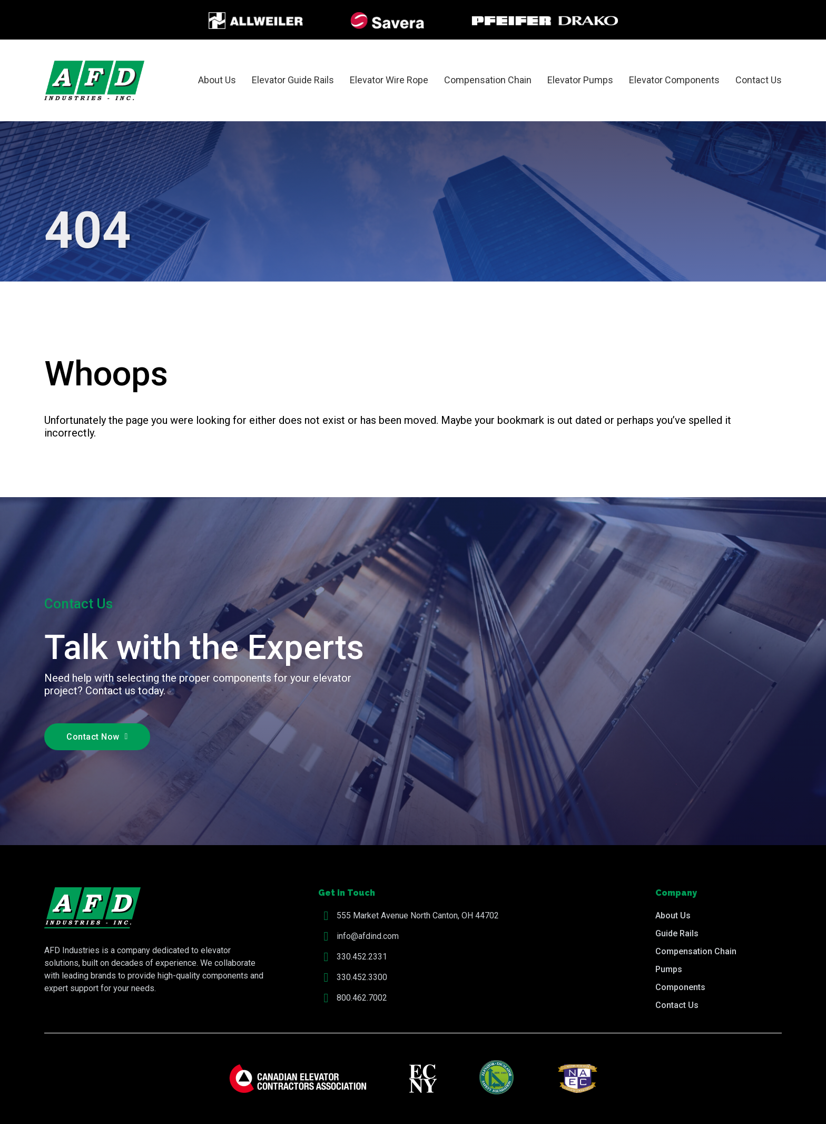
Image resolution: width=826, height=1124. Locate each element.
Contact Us (758, 79)
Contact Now (97, 737)
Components (680, 987)
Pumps (668, 969)
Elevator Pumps (580, 79)
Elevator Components (674, 79)
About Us (217, 79)
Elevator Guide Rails (293, 79)
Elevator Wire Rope (389, 79)
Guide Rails (677, 933)
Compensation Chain (488, 79)
